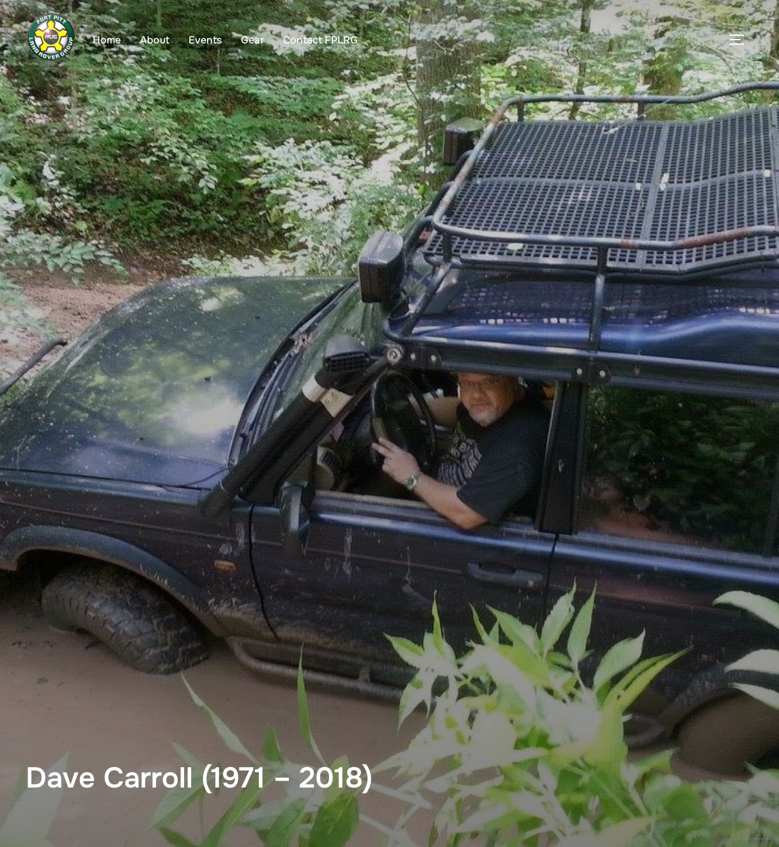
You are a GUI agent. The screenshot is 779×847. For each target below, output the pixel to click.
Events (205, 40)
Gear (252, 40)
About (154, 40)
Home (107, 40)
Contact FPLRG (320, 40)
